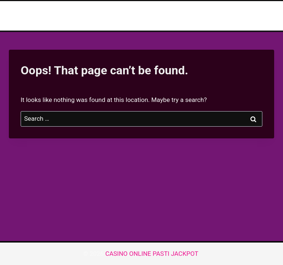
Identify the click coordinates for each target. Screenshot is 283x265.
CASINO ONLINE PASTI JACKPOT (152, 253)
